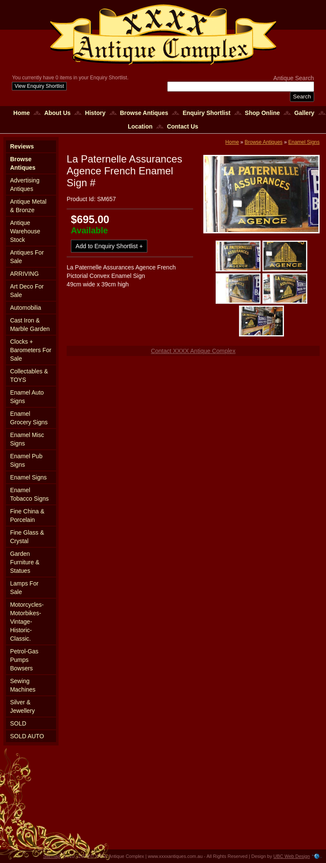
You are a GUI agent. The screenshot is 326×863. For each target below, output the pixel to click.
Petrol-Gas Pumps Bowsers (24, 660)
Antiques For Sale (27, 256)
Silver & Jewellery (22, 706)
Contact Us (182, 126)
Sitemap (51, 856)
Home (21, 112)
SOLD (18, 723)
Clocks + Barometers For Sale (30, 350)
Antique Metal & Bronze (28, 205)
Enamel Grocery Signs (29, 418)
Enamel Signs (28, 477)
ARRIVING (24, 273)
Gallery (304, 112)
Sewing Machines (23, 685)
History (95, 112)
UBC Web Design (291, 856)
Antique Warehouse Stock (25, 231)
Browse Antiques (144, 112)
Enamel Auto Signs (27, 396)
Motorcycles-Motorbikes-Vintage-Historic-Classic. (27, 621)
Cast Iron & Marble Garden (30, 324)
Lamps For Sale (24, 587)
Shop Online (262, 112)
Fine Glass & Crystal (27, 536)
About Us (57, 112)
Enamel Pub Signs (26, 460)
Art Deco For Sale (27, 290)
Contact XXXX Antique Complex (193, 350)
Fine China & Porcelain (27, 515)
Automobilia (25, 307)
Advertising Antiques (24, 184)
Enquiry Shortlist (206, 112)
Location (140, 126)
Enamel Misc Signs (27, 439)
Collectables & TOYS (29, 375)
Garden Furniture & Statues (24, 562)
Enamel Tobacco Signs (29, 494)
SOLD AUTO (27, 736)
